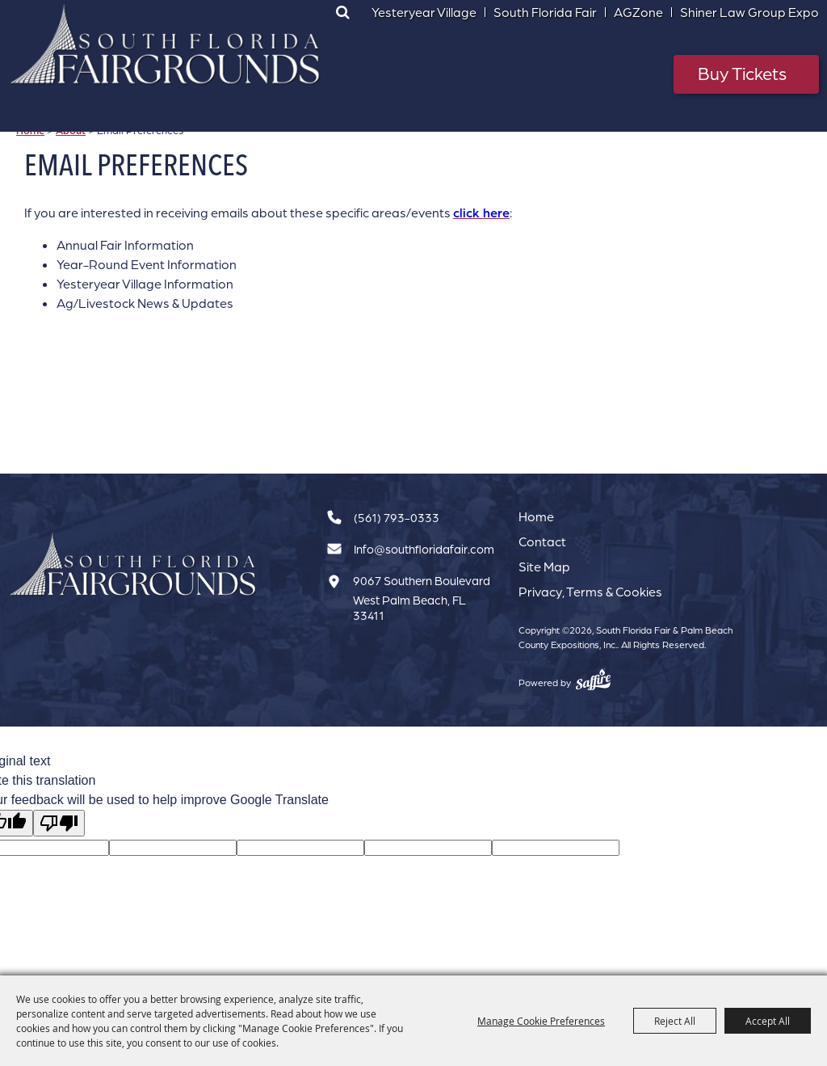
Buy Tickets (742, 73)
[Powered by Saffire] (593, 679)
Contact (542, 541)
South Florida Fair (545, 12)
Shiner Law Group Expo (749, 12)
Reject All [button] (674, 1020)
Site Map (544, 566)
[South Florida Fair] (133, 564)
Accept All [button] (767, 1020)
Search (343, 12)
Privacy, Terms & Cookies (590, 591)
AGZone (638, 12)
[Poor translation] (59, 823)
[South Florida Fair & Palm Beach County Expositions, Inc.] (165, 44)
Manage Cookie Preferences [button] (541, 1020)
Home (536, 516)
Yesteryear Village (424, 12)
